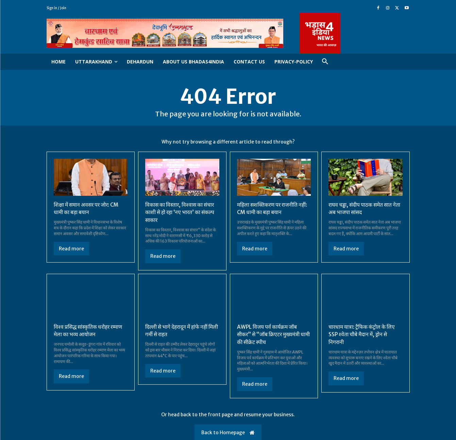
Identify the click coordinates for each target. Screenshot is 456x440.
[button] (325, 61)
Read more (71, 249)
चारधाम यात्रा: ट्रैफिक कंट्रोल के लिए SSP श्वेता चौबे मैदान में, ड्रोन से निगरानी (362, 334)
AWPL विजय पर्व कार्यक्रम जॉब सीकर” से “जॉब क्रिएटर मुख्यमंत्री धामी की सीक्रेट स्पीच (269, 334)
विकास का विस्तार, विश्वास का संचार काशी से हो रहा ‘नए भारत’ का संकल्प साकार (180, 213)
